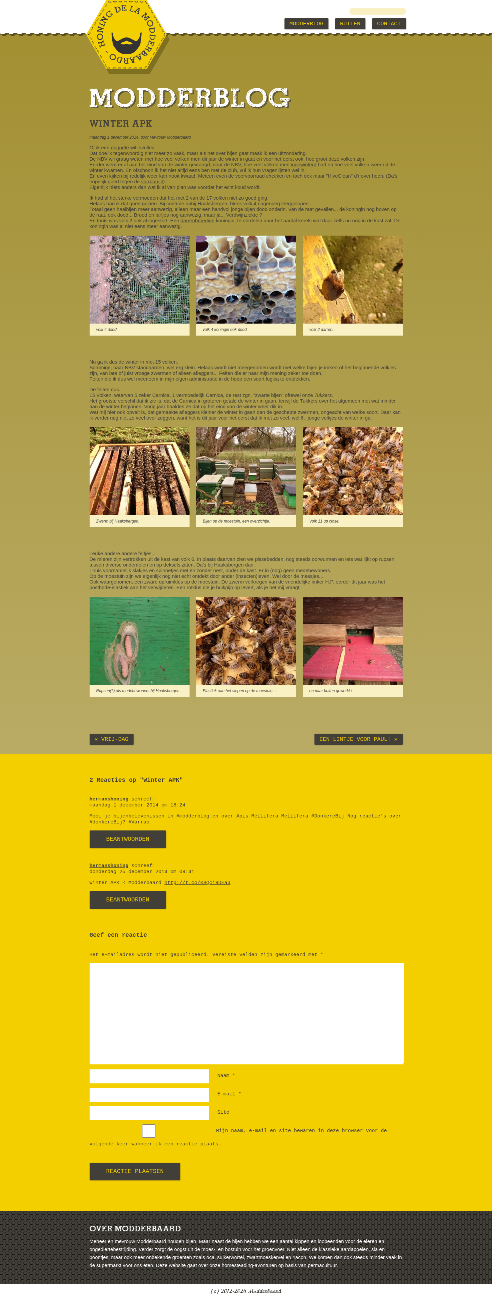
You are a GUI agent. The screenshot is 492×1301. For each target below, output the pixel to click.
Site (224, 1112)
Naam (227, 1076)
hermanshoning (109, 799)
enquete (120, 147)
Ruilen (350, 24)
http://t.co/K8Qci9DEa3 (198, 883)
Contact (389, 24)
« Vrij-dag (112, 739)
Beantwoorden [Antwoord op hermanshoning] (128, 839)
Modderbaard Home (123, 24)
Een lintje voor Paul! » (358, 739)
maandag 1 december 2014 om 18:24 (138, 805)
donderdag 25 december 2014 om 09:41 (142, 872)
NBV (102, 159)
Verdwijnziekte (242, 215)
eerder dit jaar (351, 582)
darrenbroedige (198, 220)
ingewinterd (303, 164)
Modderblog (306, 24)
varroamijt (152, 181)
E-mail (230, 1094)
